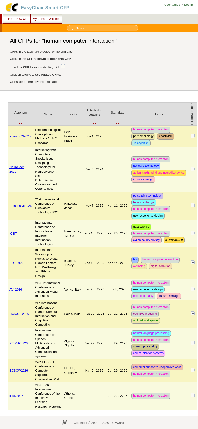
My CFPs (38, 19)
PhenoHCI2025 (20, 136)
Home (8, 19)
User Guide (172, 4)
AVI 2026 (15, 289)
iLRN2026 (16, 395)
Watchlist (54, 19)
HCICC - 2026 (19, 314)
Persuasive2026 (20, 206)
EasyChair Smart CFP (45, 7)
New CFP (22, 19)
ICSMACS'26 (18, 343)
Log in (188, 4)
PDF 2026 (16, 263)
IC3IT (13, 233)
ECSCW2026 (18, 370)
